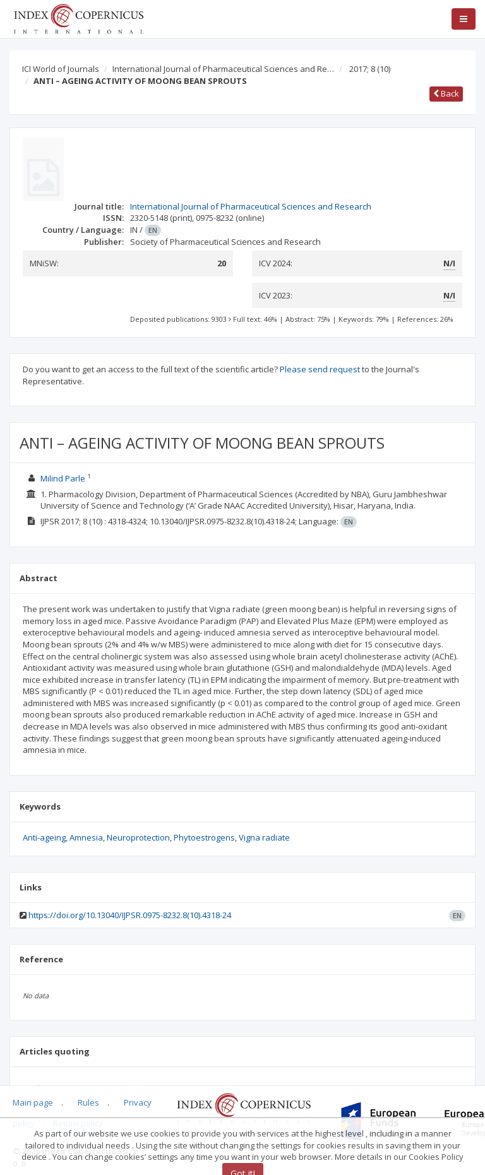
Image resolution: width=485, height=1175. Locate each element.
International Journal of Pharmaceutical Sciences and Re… (223, 68)
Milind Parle (62, 478)
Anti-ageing (44, 837)
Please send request (320, 369)
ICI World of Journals (60, 68)
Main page (33, 1102)
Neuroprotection (138, 837)
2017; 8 (369, 68)
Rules (88, 1102)
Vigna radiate (264, 837)
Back (446, 93)
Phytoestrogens (204, 837)
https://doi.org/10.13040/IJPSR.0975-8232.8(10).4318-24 (129, 915)
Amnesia (86, 837)
